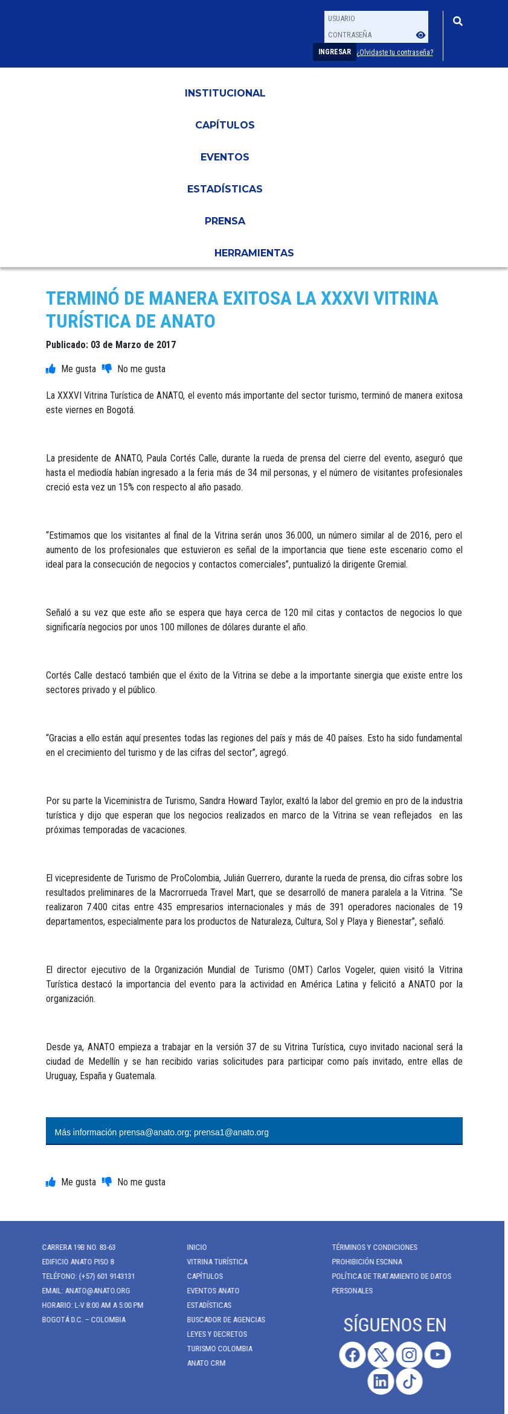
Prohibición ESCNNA (361, 1261)
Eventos (225, 157)
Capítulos (225, 125)
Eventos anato (207, 1290)
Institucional (225, 93)
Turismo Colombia (213, 1348)
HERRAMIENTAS (254, 253)
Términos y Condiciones (368, 1247)
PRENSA (225, 221)
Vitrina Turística (211, 1261)
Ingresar (334, 52)
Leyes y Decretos (211, 1334)
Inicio (191, 1247)
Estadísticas (225, 189)
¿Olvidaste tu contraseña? (394, 52)
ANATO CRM (200, 1363)
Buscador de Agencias (220, 1319)
